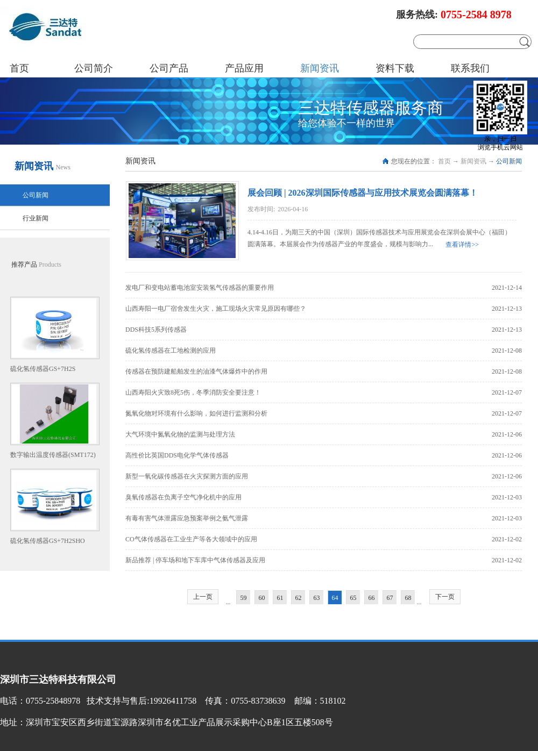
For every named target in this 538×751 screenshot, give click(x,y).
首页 (19, 68)
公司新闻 (509, 161)
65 (353, 598)
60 (262, 598)
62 (298, 598)
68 (408, 598)
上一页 (203, 596)
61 (280, 598)
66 (372, 598)
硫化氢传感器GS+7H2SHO (47, 541)
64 (335, 598)
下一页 (445, 596)
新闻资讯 (473, 161)
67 (390, 598)
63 (317, 598)
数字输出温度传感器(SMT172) (53, 455)
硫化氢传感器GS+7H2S (42, 369)
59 (243, 598)
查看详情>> (462, 244)
